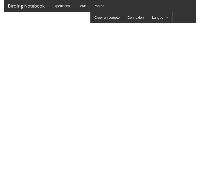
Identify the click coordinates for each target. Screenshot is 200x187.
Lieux (82, 6)
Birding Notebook (26, 6)
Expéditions (61, 6)
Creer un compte (107, 17)
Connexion (135, 17)
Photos (98, 6)
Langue (157, 17)
